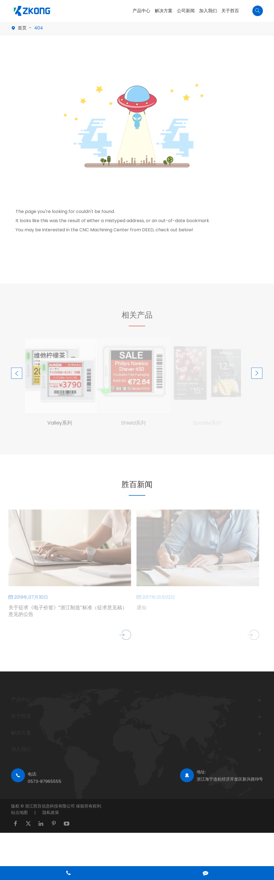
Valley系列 (57, 422)
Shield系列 (131, 422)
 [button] (16, 373)
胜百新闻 (137, 484)
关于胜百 (230, 10)
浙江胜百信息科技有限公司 (50, 806)
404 (38, 28)
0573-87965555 (44, 781)
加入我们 (208, 10)
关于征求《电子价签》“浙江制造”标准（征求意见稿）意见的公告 (66, 611)
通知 (140, 607)
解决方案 (163, 10)
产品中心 (141, 10)
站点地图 (19, 812)
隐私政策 (50, 812)
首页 (22, 28)
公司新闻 (186, 10)
